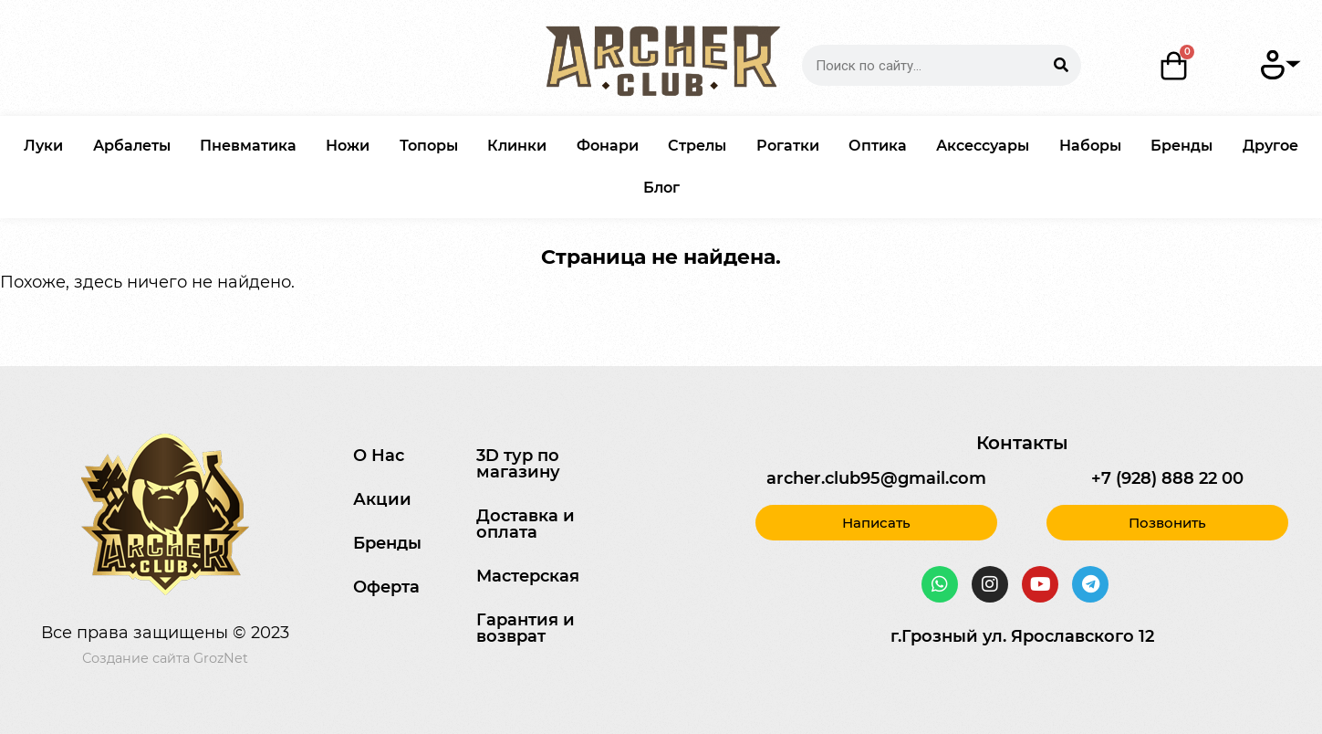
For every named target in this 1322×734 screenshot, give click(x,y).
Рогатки (787, 145)
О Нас (378, 456)
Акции (382, 499)
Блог (661, 187)
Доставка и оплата (525, 524)
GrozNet (220, 658)
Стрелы (697, 145)
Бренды (1181, 145)
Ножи (348, 145)
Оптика (877, 145)
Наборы (1090, 145)
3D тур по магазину (518, 464)
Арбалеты (132, 145)
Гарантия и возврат (525, 628)
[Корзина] (1173, 65)
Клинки (516, 145)
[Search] (1060, 65)
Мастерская (527, 576)
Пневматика (248, 145)
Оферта (386, 587)
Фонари (608, 145)
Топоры (429, 145)
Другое (1270, 145)
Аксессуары (982, 145)
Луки (43, 145)
